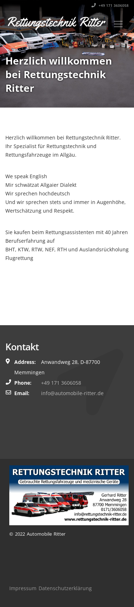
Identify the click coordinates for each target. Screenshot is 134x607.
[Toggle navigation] (118, 24)
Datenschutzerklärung (65, 588)
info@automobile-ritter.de (72, 393)
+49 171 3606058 (110, 5)
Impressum (22, 588)
